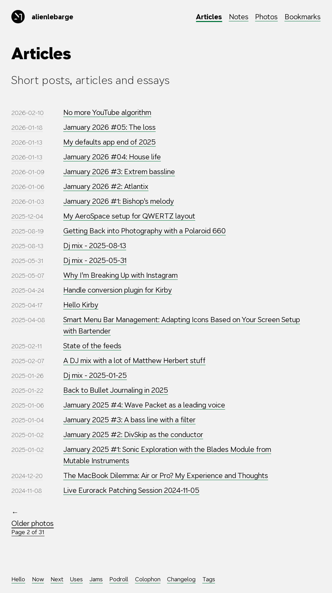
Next (57, 579)
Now (38, 579)
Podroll (118, 579)
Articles (209, 17)
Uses (76, 579)
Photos (266, 17)
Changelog (181, 579)
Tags (208, 579)
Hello (18, 579)
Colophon (148, 579)
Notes (238, 17)
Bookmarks (303, 17)
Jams (96, 579)
